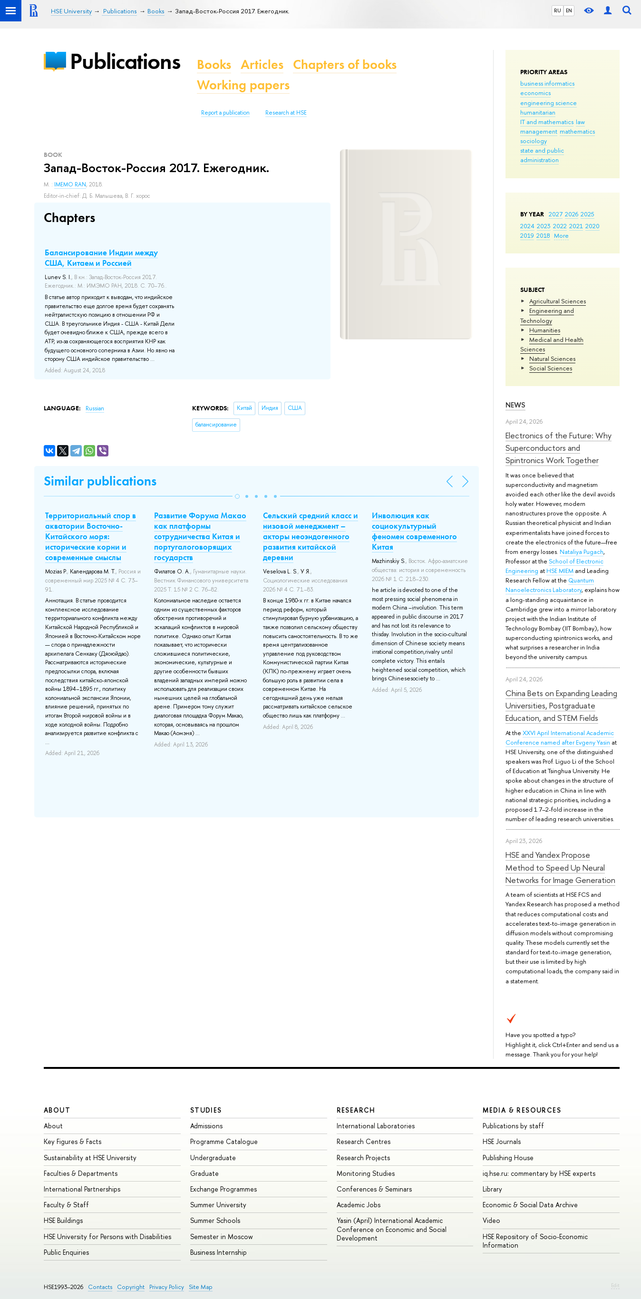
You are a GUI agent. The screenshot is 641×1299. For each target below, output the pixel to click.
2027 (556, 214)
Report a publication (225, 112)
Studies (206, 1110)
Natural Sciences (552, 358)
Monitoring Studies (366, 1173)
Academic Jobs (358, 1204)
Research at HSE (286, 112)
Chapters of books (345, 64)
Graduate (204, 1173)
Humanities (544, 330)
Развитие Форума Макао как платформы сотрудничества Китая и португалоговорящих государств (200, 536)
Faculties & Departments (80, 1173)
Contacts (100, 1287)
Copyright (131, 1287)
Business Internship (218, 1252)
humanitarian (537, 112)
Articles (262, 64)
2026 (571, 214)
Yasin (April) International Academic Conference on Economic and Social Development (392, 1229)
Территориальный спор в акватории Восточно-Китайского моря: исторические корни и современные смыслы (90, 536)
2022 (560, 226)
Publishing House (508, 1157)
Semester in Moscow (221, 1236)
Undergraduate (213, 1157)
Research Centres (363, 1141)
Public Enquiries (66, 1252)
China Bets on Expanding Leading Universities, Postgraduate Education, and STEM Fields (561, 706)
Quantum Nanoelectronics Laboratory (549, 585)
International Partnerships (82, 1188)
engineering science (548, 102)
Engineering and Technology (547, 315)
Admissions (206, 1125)
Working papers (243, 85)
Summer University (218, 1204)
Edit (615, 1285)
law (580, 121)
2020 (592, 226)
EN (569, 10)
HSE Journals (502, 1141)
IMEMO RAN (70, 184)
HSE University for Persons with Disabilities (107, 1236)
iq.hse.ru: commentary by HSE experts (539, 1173)
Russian (95, 408)
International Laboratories (376, 1125)
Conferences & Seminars (374, 1188)
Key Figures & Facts (72, 1141)
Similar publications (100, 481)
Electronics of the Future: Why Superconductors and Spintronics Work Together (558, 448)
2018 (543, 235)
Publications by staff (513, 1125)
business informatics (547, 83)
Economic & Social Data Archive (530, 1204)
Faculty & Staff (66, 1204)
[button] (237, 496)
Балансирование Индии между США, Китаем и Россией (101, 257)
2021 (576, 226)
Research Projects (363, 1157)
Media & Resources (522, 1110)
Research (356, 1110)
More (561, 235)
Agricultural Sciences (557, 301)
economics (535, 92)
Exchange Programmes (223, 1188)
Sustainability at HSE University (90, 1157)
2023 (544, 226)
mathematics (577, 131)
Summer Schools (215, 1220)
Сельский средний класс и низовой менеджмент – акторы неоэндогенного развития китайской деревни (310, 536)
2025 (587, 214)
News (515, 405)
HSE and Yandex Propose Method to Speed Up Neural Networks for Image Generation (560, 867)
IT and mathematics (546, 121)
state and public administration (542, 155)
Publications (125, 61)
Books (214, 64)
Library (492, 1188)
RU (557, 10)
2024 (527, 226)
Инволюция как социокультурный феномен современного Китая (414, 531)
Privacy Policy (166, 1287)
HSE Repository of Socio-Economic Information (535, 1241)
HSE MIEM (559, 570)
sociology (533, 140)
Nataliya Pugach (581, 551)
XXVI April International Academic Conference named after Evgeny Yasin (559, 737)
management (538, 131)
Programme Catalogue (224, 1141)
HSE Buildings (63, 1220)
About (57, 1110)
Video (491, 1220)
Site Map (201, 1287)
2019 (527, 235)
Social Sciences (550, 368)
